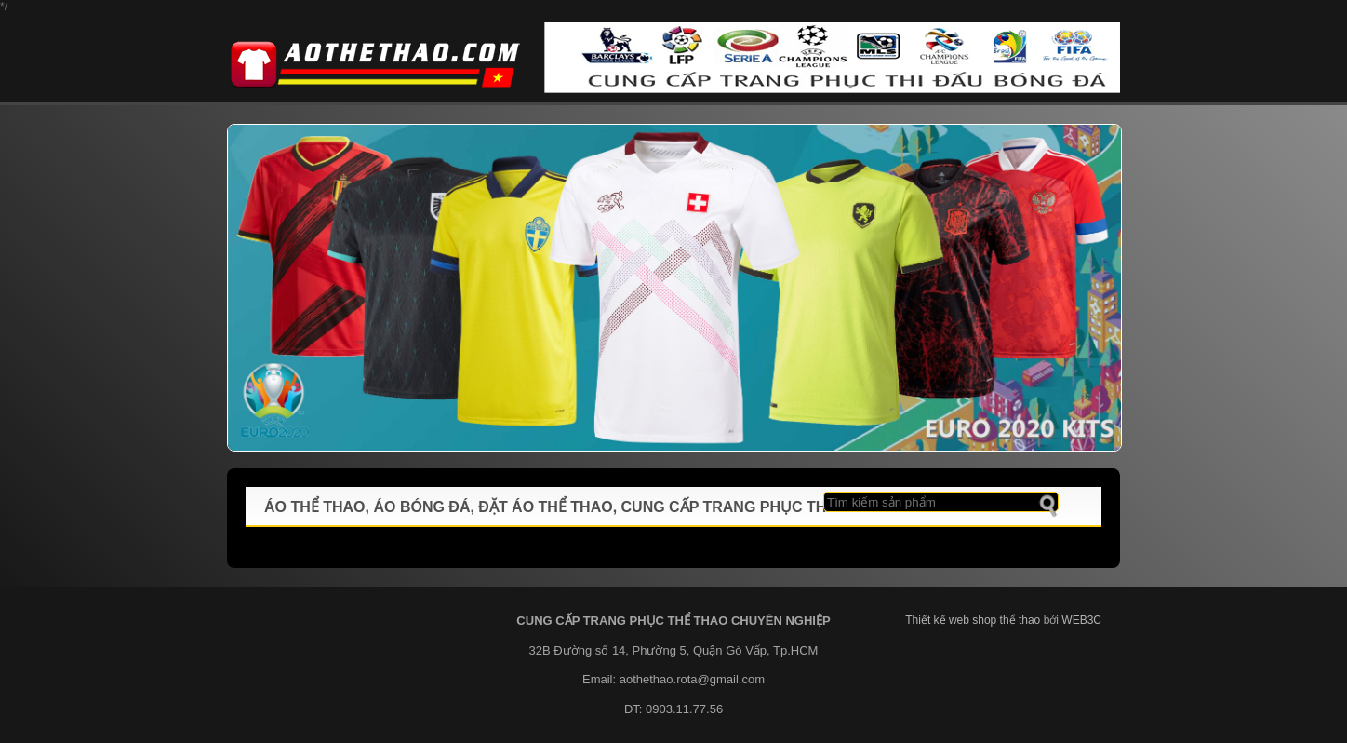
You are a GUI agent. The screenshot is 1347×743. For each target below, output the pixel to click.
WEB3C (1081, 620)
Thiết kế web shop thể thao (972, 620)
